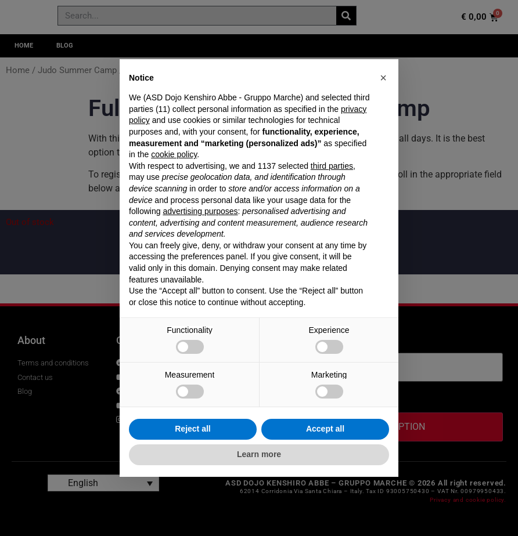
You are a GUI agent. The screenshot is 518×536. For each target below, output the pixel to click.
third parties (332, 166)
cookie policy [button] (174, 154)
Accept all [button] (325, 428)
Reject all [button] (192, 428)
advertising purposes (200, 211)
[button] (383, 77)
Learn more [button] (259, 454)
